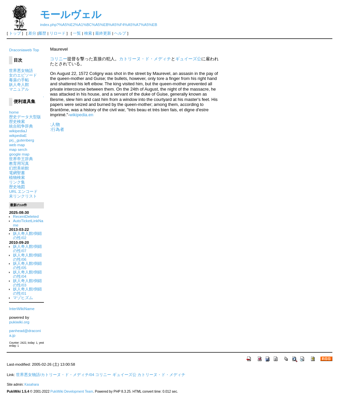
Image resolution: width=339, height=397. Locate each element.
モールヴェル (70, 14)
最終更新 (103, 33)
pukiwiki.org (19, 322)
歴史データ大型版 (25, 117)
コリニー (58, 58)
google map (19, 154)
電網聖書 (17, 173)
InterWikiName (21, 308)
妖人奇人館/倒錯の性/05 (27, 265)
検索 (88, 33)
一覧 (77, 33)
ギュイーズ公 (188, 58)
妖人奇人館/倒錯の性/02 (27, 235)
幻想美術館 (19, 168)
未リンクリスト (23, 196)
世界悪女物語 (21, 70)
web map (17, 145)
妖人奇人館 (19, 84)
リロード (58, 33)
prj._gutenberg (21, 140)
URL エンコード (23, 191)
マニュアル (19, 89)
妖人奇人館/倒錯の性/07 (27, 248)
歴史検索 (17, 121)
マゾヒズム (23, 297)
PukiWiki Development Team (72, 391)
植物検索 (17, 177)
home (14, 112)
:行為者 (57, 129)
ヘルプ (120, 33)
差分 (32, 33)
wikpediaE (18, 135)
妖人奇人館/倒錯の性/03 (27, 282)
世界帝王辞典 (21, 159)
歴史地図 (17, 187)
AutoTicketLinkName (28, 222)
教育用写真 (19, 163)
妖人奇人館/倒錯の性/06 (27, 257)
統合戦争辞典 (21, 126)
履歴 (42, 33)
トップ (15, 33)
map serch (18, 149)
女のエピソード (23, 75)
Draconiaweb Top (24, 50)
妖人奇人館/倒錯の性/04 (27, 274)
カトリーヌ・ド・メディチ (145, 58)
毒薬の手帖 (19, 80)
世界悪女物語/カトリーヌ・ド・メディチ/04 (55, 375)
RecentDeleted (26, 216)
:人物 (55, 124)
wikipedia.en (81, 114)
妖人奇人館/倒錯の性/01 (27, 291)
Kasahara (32, 384)
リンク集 (17, 182)
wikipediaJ (18, 131)
